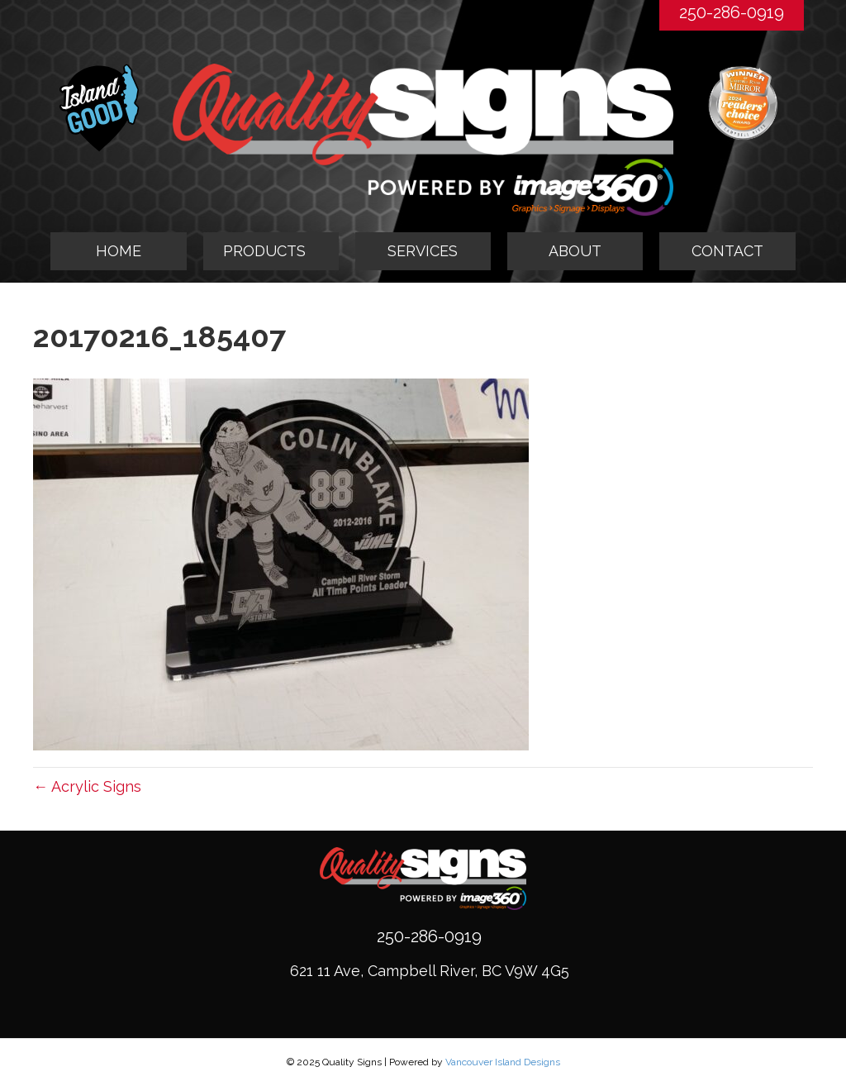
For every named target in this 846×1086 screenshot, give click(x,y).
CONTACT (727, 251)
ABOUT (575, 251)
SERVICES (422, 251)
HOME (118, 251)
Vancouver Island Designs (502, 1062)
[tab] (271, 251)
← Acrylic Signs (87, 786)
